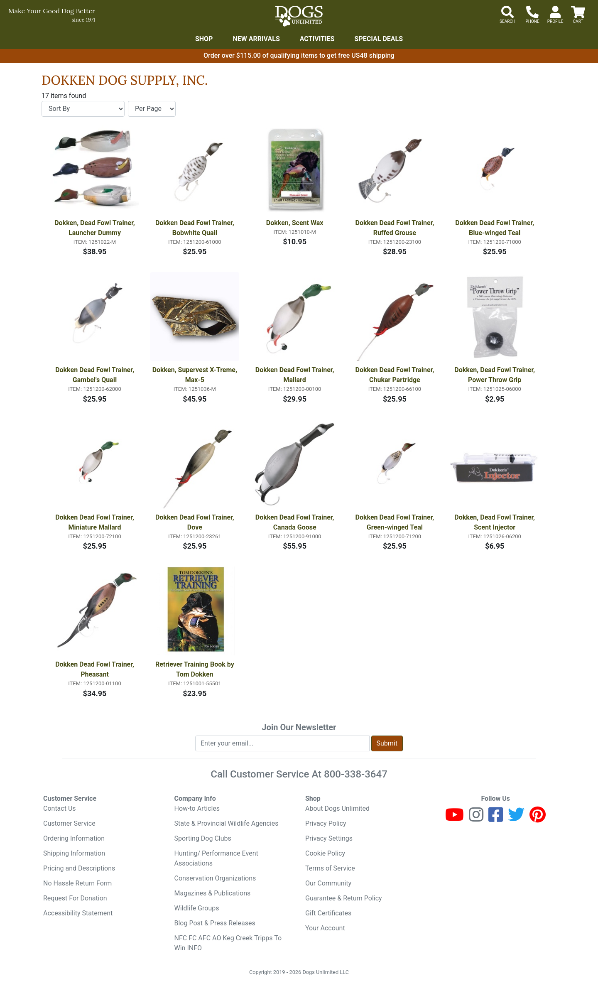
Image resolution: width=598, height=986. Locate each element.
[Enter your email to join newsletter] (282, 743)
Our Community (328, 883)
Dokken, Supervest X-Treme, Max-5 (195, 375)
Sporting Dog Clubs (202, 838)
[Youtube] (454, 818)
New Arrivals (256, 39)
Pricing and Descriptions (79, 868)
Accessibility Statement (78, 913)
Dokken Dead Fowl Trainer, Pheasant (95, 669)
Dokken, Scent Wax (295, 223)
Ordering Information (74, 838)
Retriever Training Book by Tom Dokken (195, 669)
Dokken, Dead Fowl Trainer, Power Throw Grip (495, 375)
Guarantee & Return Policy (343, 898)
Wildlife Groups (196, 908)
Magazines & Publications (212, 893)
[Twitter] (516, 818)
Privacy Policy (325, 823)
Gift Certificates (328, 913)
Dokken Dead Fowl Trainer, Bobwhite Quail (195, 228)
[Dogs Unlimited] (299, 16)
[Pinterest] (537, 818)
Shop (204, 39)
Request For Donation (75, 898)
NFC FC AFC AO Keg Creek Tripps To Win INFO (228, 943)
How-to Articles (197, 808)
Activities (317, 39)
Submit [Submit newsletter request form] (387, 743)
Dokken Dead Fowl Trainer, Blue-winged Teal (495, 228)
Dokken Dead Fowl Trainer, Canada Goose (295, 522)
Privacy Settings (329, 838)
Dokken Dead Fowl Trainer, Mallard (295, 375)
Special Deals (379, 39)
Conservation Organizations (215, 878)
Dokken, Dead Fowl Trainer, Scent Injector (495, 522)
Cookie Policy (325, 853)
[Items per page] (152, 109)
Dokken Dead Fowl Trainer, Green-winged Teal (395, 522)
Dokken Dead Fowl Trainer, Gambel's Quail (95, 375)
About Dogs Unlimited (337, 808)
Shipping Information (74, 853)
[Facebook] (495, 818)
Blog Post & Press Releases (214, 923)
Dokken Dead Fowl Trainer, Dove (195, 522)
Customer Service (69, 823)
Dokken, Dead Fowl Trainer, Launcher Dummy (95, 228)
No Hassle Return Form (77, 883)
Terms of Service (330, 868)
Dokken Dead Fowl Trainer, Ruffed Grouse (395, 228)
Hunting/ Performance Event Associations (216, 858)
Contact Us (59, 808)
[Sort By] (83, 109)
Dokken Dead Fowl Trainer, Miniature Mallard (95, 522)
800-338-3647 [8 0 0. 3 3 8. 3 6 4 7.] (355, 774)
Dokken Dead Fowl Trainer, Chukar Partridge (395, 375)
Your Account (325, 928)
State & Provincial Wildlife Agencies (226, 823)
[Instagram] (476, 818)
